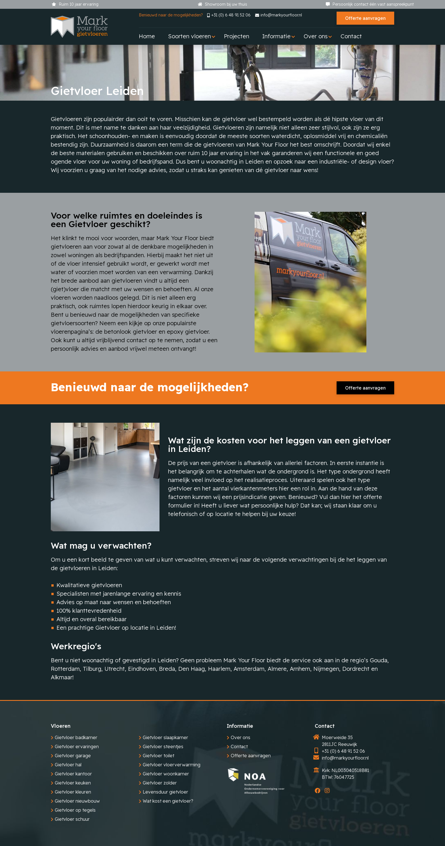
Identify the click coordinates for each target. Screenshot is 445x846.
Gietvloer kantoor (73, 774)
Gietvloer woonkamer (166, 774)
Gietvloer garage (73, 755)
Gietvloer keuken (73, 783)
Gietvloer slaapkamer (165, 737)
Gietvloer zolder (160, 783)
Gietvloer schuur (72, 819)
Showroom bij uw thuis (222, 4)
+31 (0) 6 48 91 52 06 (229, 15)
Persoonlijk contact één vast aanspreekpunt (370, 4)
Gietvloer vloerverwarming (171, 764)
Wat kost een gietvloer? (168, 801)
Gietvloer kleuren (73, 792)
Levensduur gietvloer (165, 792)
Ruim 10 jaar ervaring (75, 4)
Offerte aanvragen (365, 18)
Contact (239, 746)
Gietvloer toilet (158, 755)
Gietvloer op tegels (75, 810)
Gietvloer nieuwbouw (77, 801)
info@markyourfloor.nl (278, 15)
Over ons (240, 737)
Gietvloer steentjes (163, 746)
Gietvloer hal (68, 764)
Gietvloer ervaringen (77, 746)
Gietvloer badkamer (76, 737)
